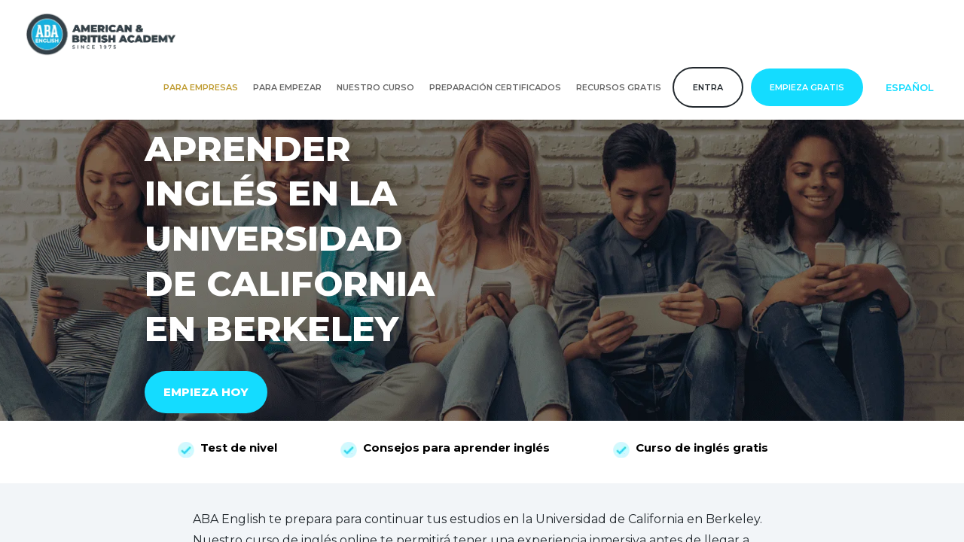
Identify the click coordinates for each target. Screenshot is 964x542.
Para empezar (287, 87)
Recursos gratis (618, 87)
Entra (708, 87)
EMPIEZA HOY (206, 392)
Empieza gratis (807, 87)
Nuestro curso (375, 87)
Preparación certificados (495, 87)
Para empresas (200, 87)
